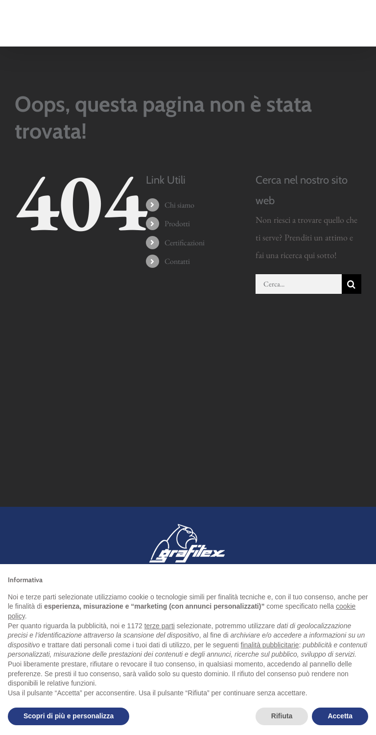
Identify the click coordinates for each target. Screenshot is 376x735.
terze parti (159, 626)
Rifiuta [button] (282, 716)
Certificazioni (184, 242)
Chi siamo (179, 205)
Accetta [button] (340, 716)
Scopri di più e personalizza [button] (69, 716)
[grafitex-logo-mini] (188, 525)
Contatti (177, 261)
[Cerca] (351, 284)
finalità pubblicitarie (269, 645)
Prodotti (177, 223)
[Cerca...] (299, 284)
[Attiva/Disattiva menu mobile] (356, 29)
